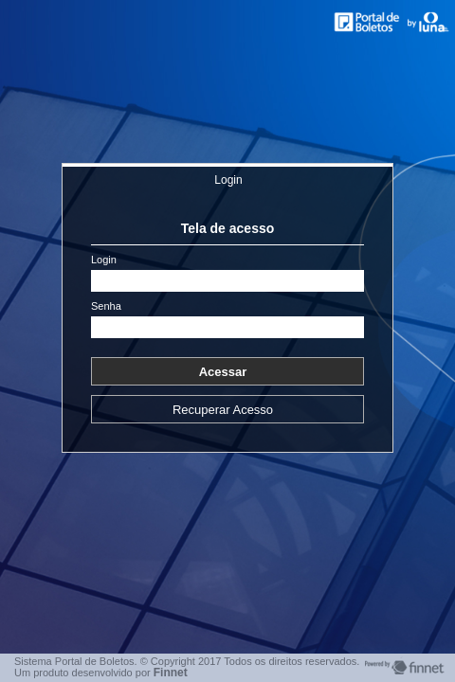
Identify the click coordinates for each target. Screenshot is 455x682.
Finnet (171, 672)
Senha (106, 306)
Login (228, 180)
